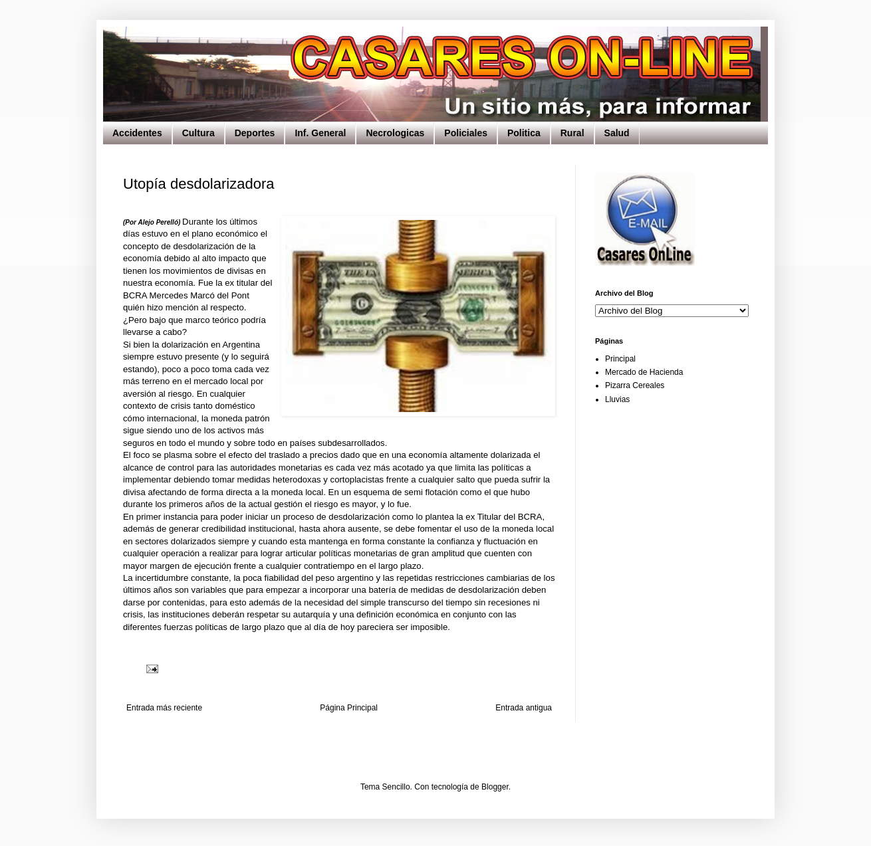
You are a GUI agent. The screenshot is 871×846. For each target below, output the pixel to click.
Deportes (255, 133)
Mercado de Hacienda (644, 372)
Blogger (495, 787)
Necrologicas (395, 133)
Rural (572, 133)
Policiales (465, 133)
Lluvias (617, 399)
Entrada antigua (523, 707)
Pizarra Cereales (634, 385)
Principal (620, 359)
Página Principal (349, 707)
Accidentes (137, 133)
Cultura (198, 133)
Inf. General (320, 133)
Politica (524, 133)
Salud (617, 133)
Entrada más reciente (164, 707)
